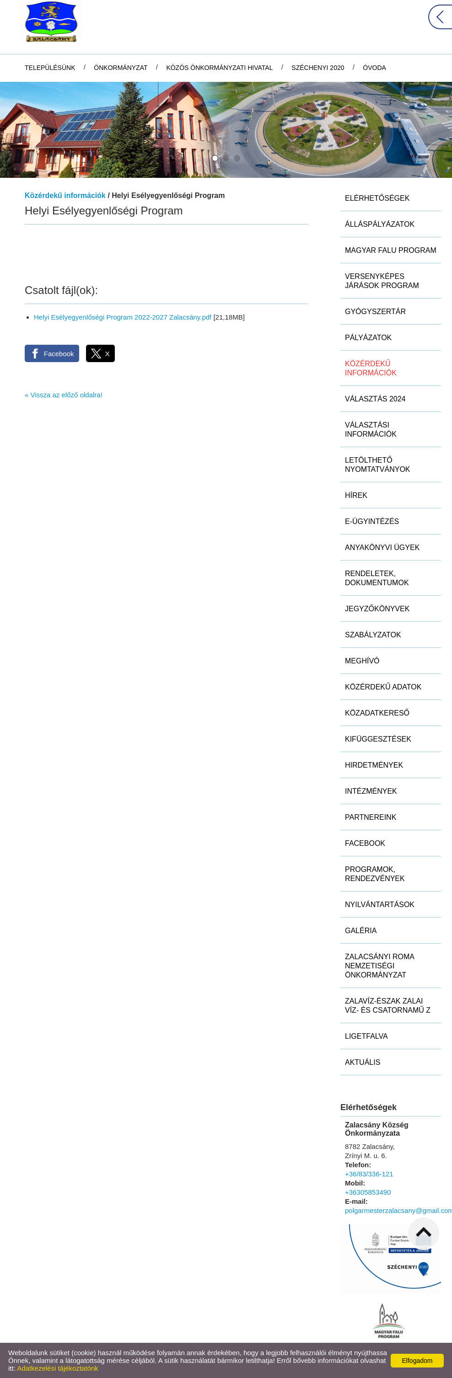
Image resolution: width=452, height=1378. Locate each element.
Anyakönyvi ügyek (382, 547)
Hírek (356, 495)
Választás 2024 (375, 399)
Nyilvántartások (379, 904)
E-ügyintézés (372, 521)
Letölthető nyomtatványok (377, 464)
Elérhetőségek (377, 198)
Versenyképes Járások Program (382, 280)
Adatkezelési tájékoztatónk (57, 1368)
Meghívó (362, 661)
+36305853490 (368, 1192)
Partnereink (370, 817)
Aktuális (362, 1062)
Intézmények (371, 791)
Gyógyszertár (375, 311)
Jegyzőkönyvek (377, 609)
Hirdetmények (374, 765)
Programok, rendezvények (375, 873)
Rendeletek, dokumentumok (377, 578)
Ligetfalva (366, 1036)
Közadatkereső (377, 713)
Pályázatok (368, 338)
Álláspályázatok (379, 224)
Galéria (361, 931)
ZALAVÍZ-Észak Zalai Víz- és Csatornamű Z (387, 1005)
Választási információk (371, 429)
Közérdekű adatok (383, 687)
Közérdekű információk (65, 195)
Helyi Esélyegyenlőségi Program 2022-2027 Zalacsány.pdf (122, 317)
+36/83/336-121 (369, 1174)
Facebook (365, 843)
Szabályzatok (373, 635)
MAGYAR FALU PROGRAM (390, 250)
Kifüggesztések (378, 739)
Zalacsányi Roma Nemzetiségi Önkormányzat (379, 966)
